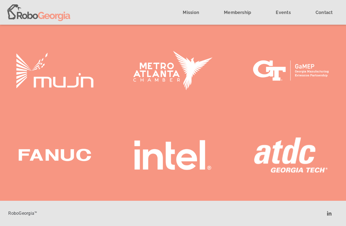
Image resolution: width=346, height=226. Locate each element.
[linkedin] (329, 213)
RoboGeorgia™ (22, 213)
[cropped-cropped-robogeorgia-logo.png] (39, 6)
